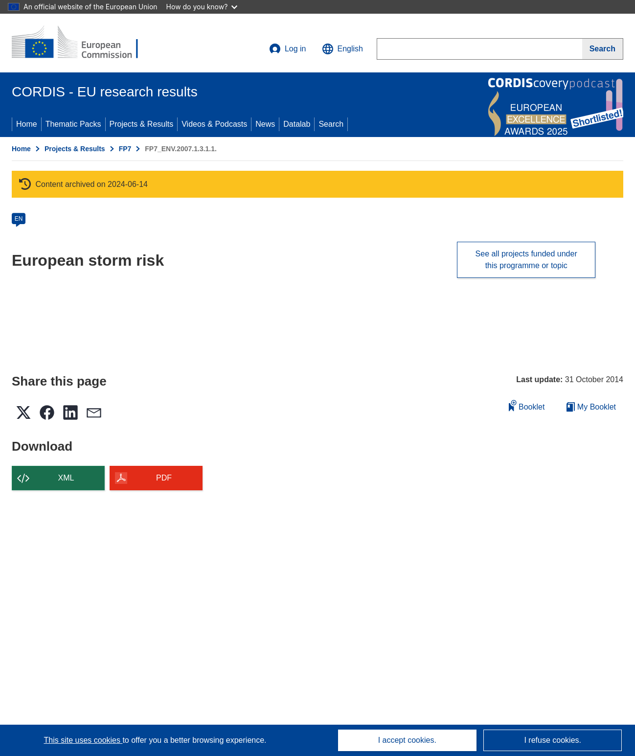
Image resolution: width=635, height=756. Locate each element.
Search (330, 124)
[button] (342, 49)
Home (26, 124)
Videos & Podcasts (214, 124)
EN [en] (19, 218)
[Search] (602, 49)
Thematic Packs (73, 124)
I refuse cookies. (552, 740)
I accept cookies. (407, 740)
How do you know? (202, 6)
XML (66, 478)
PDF (164, 478)
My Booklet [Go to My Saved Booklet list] (591, 407)
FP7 (125, 149)
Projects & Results (142, 124)
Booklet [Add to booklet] (527, 405)
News (265, 124)
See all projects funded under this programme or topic (526, 260)
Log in (287, 49)
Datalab (296, 124)
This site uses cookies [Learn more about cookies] (83, 740)
